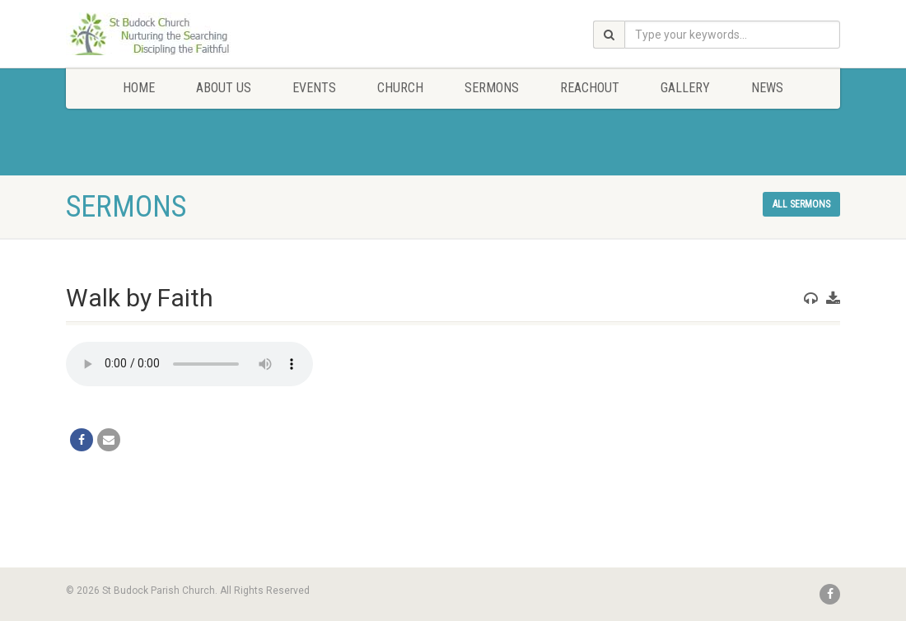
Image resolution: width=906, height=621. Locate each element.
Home (139, 88)
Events (314, 88)
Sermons (492, 88)
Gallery (685, 88)
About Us (223, 88)
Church (400, 88)
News (767, 88)
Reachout (589, 88)
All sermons (801, 204)
